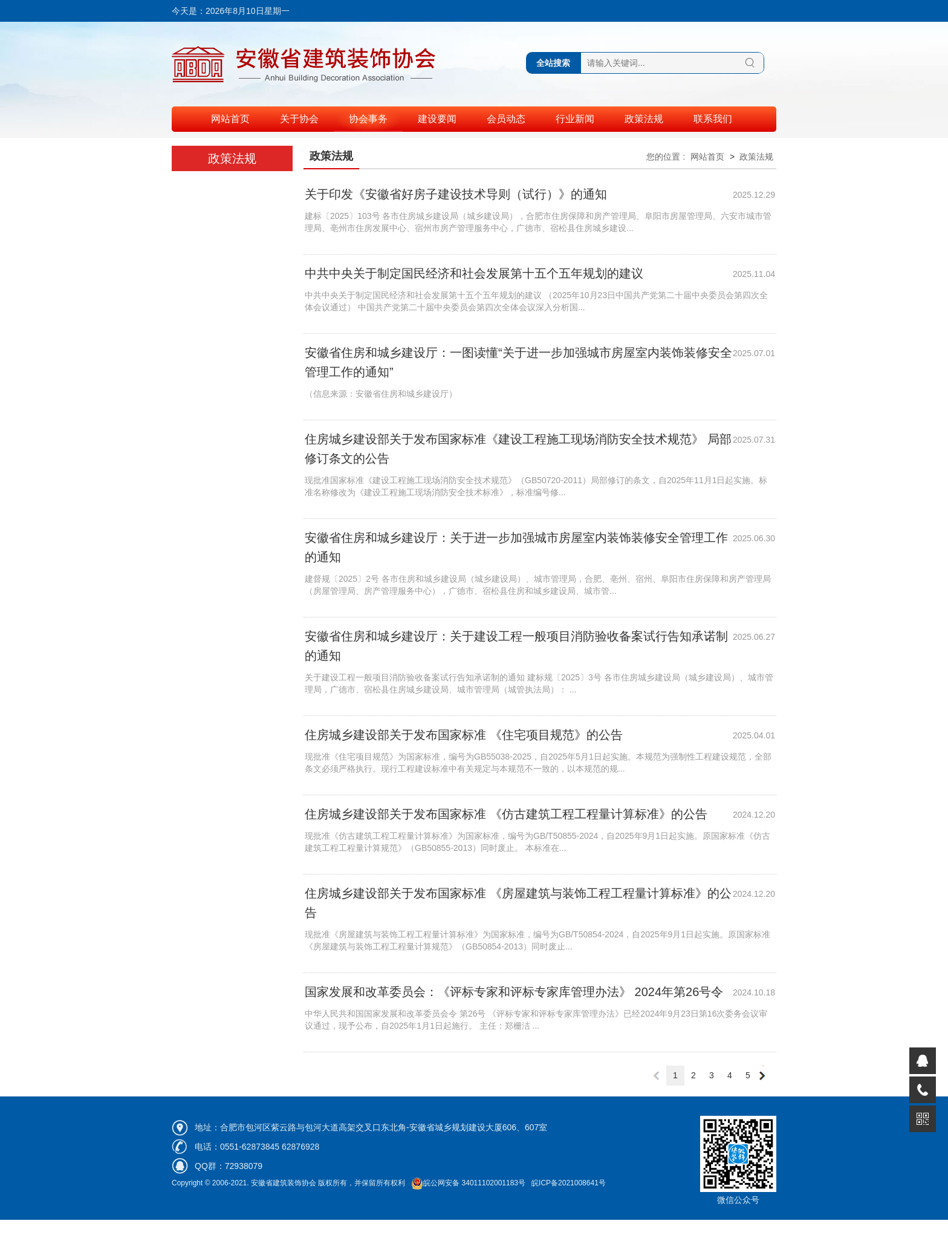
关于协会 (299, 119)
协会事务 (368, 119)
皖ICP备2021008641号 (568, 1183)
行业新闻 (575, 119)
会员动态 (506, 119)
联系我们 (712, 119)
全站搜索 (553, 63)
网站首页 (230, 119)
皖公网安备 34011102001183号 (468, 1183)
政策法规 (644, 119)
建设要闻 (437, 119)
